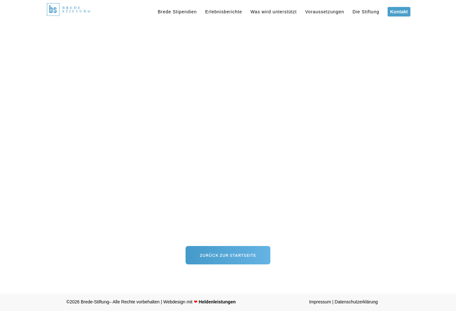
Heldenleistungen (217, 301)
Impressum (320, 301)
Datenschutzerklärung (356, 301)
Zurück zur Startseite (228, 255)
